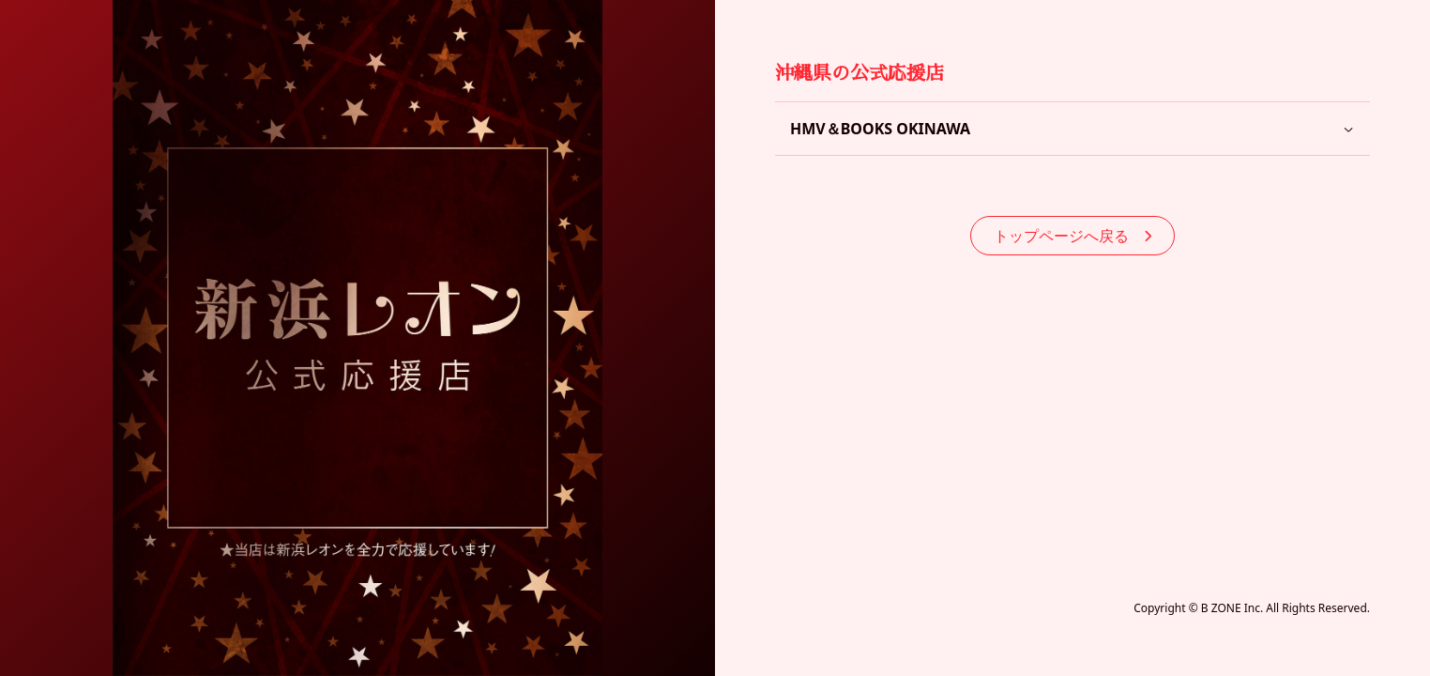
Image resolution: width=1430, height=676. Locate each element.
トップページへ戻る (1072, 235)
